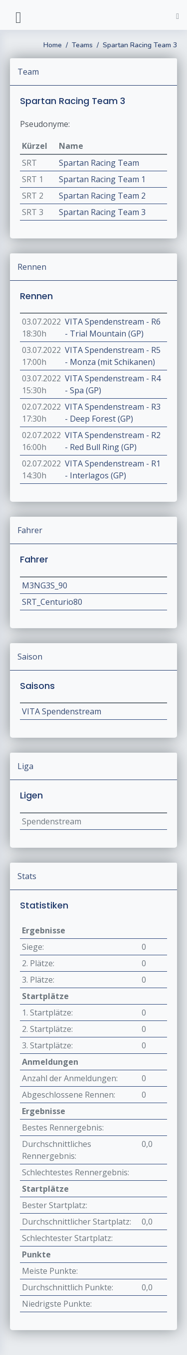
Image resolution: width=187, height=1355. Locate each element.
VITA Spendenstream (61, 711)
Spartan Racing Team (99, 162)
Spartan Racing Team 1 (102, 179)
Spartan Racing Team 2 (102, 195)
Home (52, 45)
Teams (82, 45)
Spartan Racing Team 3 (140, 45)
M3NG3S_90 (44, 585)
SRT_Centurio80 (52, 601)
